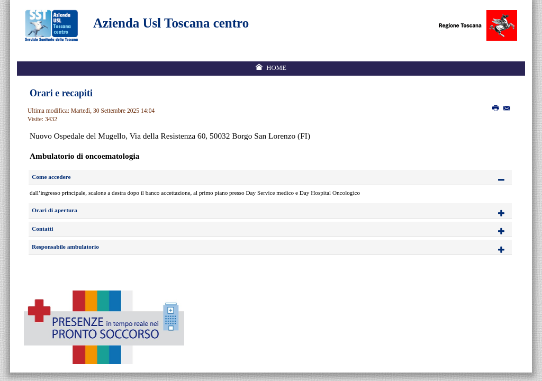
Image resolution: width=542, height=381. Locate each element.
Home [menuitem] (276, 67)
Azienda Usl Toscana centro (171, 23)
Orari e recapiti (61, 93)
